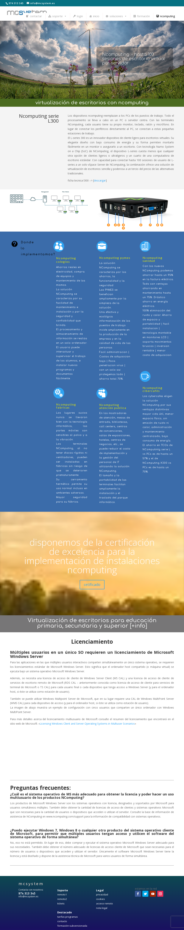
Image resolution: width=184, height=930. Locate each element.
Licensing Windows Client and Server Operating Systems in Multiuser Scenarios (87, 723)
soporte (59, 16)
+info (138, 626)
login (80, 16)
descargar (100, 180)
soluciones (118, 16)
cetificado (92, 584)
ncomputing (167, 16)
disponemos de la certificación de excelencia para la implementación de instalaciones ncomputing (92, 556)
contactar (36, 16)
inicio (96, 16)
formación (143, 16)
